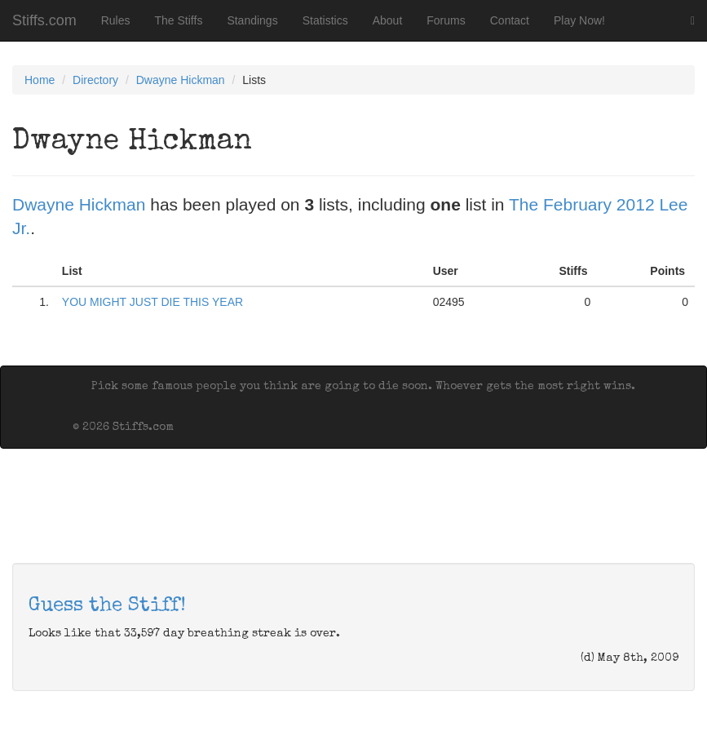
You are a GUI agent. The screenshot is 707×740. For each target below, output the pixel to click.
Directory (95, 79)
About (388, 20)
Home (39, 79)
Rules (115, 20)
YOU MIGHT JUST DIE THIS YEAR (152, 301)
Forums (445, 20)
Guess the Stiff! (107, 606)
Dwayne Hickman (180, 79)
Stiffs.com (44, 20)
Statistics (325, 20)
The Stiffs (179, 20)
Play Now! (579, 20)
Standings (252, 20)
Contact (509, 20)
